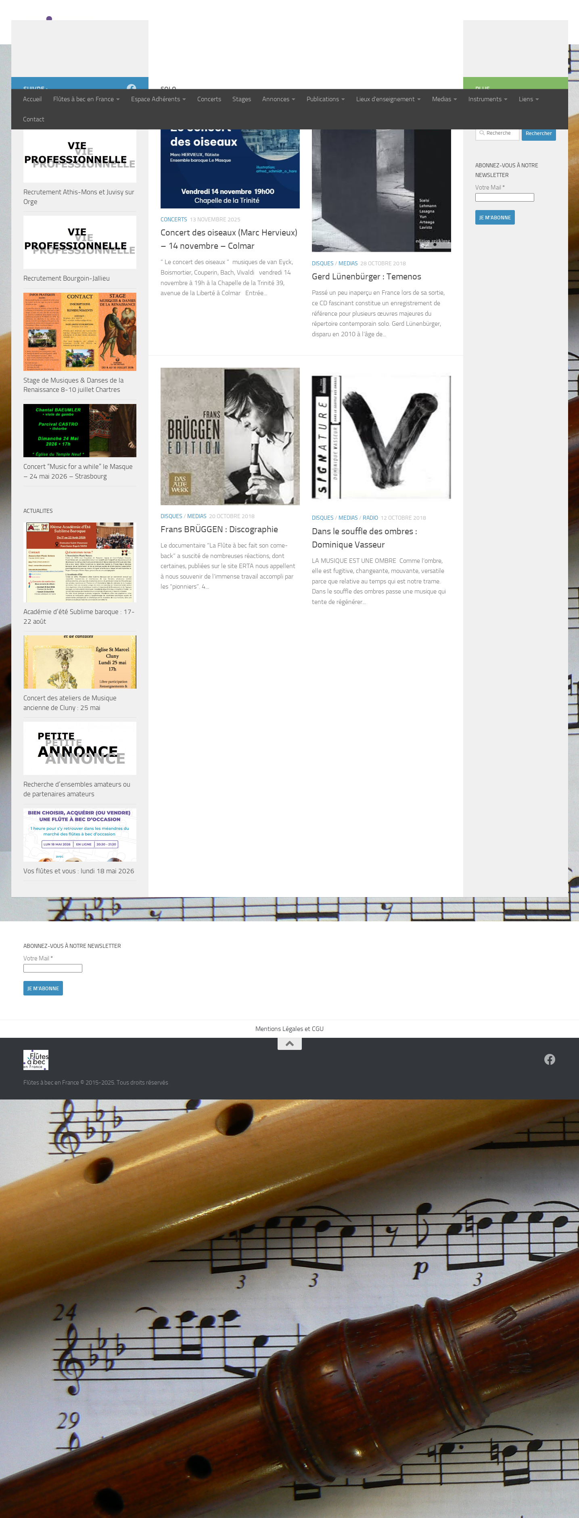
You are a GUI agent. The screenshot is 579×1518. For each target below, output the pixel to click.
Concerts (209, 99)
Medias (441, 99)
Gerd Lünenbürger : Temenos (366, 329)
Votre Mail (490, 240)
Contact (33, 119)
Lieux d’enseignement (385, 99)
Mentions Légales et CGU (289, 1081)
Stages (241, 99)
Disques (323, 315)
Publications (323, 99)
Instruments (485, 99)
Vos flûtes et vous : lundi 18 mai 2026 (78, 923)
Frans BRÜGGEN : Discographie (219, 582)
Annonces (275, 99)
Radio (370, 570)
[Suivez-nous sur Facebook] (131, 141)
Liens (526, 99)
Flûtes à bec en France (83, 99)
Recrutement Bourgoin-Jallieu (66, 331)
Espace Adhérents (155, 99)
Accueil (32, 99)
